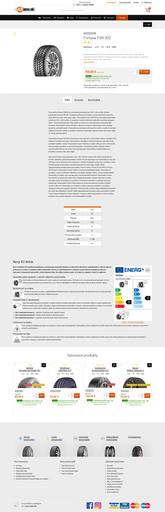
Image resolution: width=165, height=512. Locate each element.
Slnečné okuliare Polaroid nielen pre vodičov (32, 469)
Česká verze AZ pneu (114, 474)
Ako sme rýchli (112, 466)
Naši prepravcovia (113, 469)
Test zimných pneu (68, 458)
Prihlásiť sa (145, 2)
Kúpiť (142, 71)
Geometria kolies (113, 479)
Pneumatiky (36, 18)
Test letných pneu (67, 456)
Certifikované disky (114, 477)
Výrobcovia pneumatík (24, 464)
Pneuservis (99, 18)
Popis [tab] (64, 99)
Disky (67, 18)
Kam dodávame (113, 482)
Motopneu (53, 18)
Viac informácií (89, 62)
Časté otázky (112, 461)
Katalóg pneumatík (23, 458)
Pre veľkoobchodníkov (115, 464)
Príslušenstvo (84, 18)
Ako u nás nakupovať (115, 471)
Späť (148, 24)
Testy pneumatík (123, 2)
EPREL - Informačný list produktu (133, 322)
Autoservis (114, 18)
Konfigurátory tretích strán (25, 466)
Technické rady (21, 461)
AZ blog (19, 456)
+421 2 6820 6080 (84, 4)
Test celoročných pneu (69, 461)
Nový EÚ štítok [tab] (96, 99)
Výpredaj (130, 18)
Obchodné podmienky (115, 458)
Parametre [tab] (78, 99)
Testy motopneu (67, 464)
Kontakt (135, 2)
